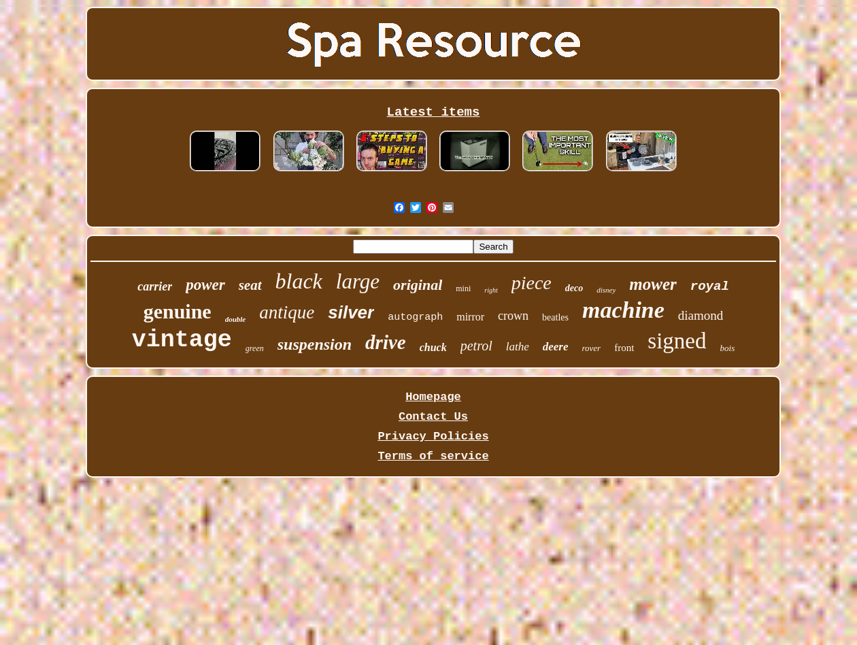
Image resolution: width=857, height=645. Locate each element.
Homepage (433, 397)
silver (351, 312)
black (298, 281)
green (255, 348)
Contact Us (433, 416)
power (205, 284)
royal (709, 286)
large (358, 281)
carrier (154, 286)
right (490, 290)
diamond (701, 315)
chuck (433, 347)
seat (250, 285)
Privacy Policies (432, 436)
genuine (178, 311)
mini (463, 288)
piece (531, 282)
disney (606, 290)
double (235, 319)
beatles (555, 317)
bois (727, 348)
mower (652, 284)
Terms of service (432, 456)
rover (591, 348)
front (624, 347)
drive (385, 342)
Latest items (433, 112)
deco (574, 288)
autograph (415, 317)
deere (556, 346)
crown (513, 315)
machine (623, 309)
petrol (476, 345)
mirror (470, 316)
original (417, 284)
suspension (315, 344)
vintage (182, 340)
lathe (517, 346)
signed (677, 341)
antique (286, 312)
